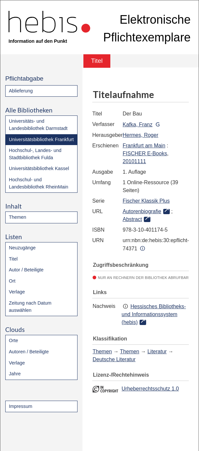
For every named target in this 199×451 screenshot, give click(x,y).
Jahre (15, 373)
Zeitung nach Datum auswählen (30, 306)
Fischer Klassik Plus (146, 201)
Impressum (20, 406)
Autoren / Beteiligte (29, 351)
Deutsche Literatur (114, 359)
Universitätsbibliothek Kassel (39, 168)
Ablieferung (21, 90)
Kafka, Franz (138, 124)
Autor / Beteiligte (26, 269)
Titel (13, 259)
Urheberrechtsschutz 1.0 (150, 388)
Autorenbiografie (142, 211)
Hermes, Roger (140, 135)
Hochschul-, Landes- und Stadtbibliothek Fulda (35, 154)
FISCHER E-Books (145, 153)
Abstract (132, 219)
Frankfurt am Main (144, 145)
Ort (12, 281)
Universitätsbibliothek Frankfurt (41, 139)
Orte (13, 340)
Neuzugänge (22, 247)
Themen (17, 217)
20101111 (134, 161)
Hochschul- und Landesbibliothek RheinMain (38, 183)
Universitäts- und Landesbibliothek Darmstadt (38, 124)
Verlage (17, 291)
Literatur (157, 351)
